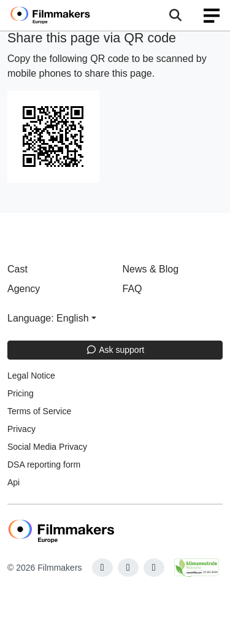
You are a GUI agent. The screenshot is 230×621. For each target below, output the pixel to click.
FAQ (132, 289)
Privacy (21, 429)
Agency (23, 289)
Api (13, 482)
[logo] (65, 15)
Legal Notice (31, 375)
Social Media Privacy (47, 447)
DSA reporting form (43, 464)
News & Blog (151, 269)
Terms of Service (39, 411)
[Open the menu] (175, 15)
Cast (17, 269)
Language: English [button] (48, 318)
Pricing (20, 393)
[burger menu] (211, 15)
